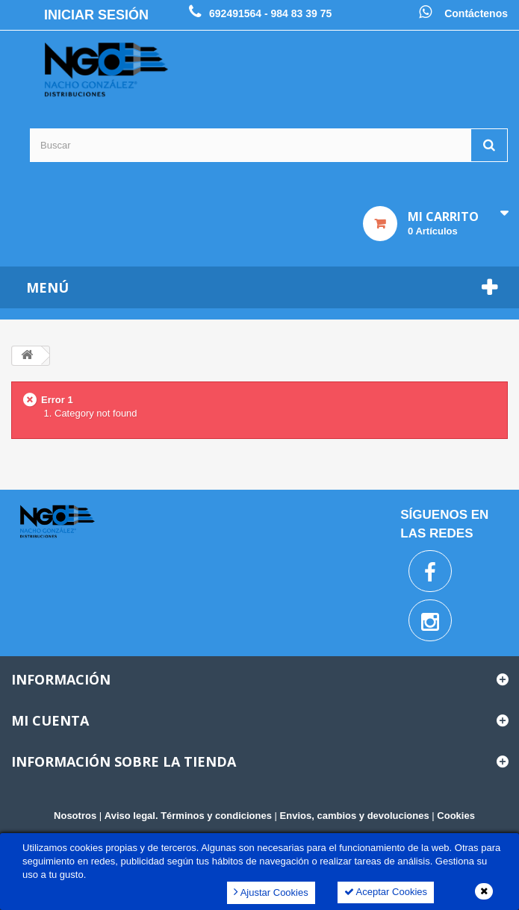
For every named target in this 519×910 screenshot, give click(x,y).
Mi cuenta (50, 720)
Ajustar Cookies (271, 891)
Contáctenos (476, 13)
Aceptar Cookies (385, 891)
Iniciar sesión (96, 14)
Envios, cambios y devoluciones (354, 815)
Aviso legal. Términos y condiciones (188, 815)
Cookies (456, 815)
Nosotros (75, 815)
